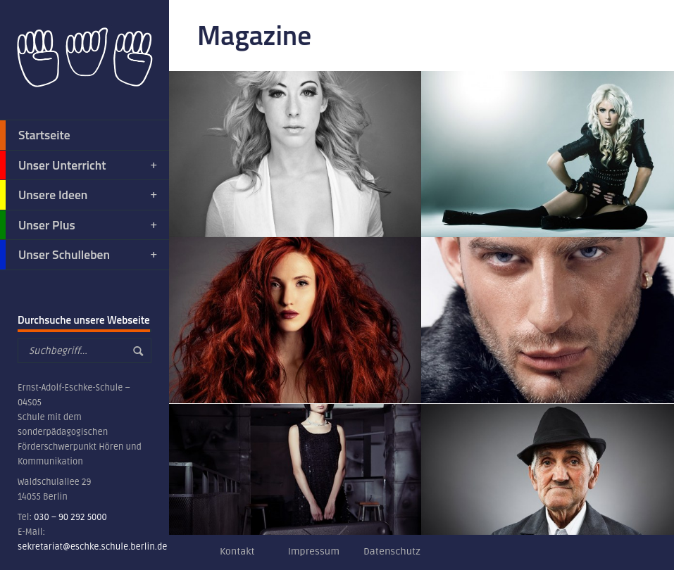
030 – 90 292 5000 (70, 517)
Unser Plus (79, 225)
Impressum (313, 551)
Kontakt (237, 551)
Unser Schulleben (79, 255)
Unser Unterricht (79, 165)
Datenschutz (391, 551)
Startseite (35, 135)
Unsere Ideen (79, 195)
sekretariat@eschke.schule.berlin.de (92, 546)
